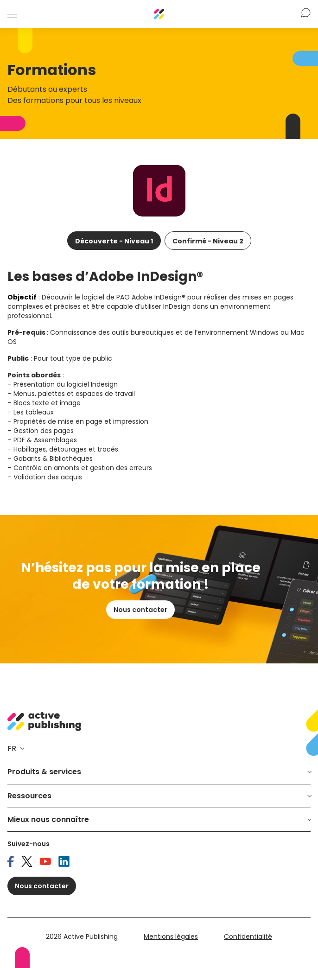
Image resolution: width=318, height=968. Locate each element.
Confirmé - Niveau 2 (207, 241)
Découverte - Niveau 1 (114, 241)
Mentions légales (171, 936)
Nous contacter (140, 609)
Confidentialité (248, 936)
